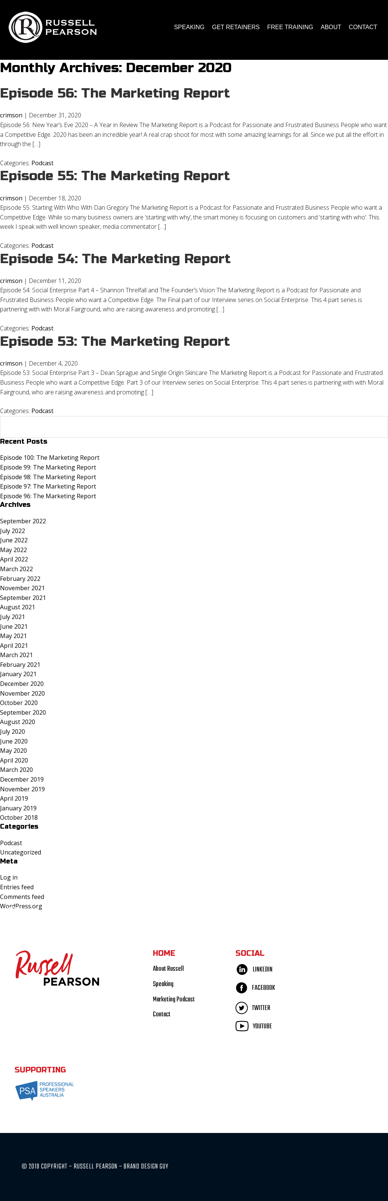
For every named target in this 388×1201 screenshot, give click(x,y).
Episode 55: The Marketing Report (115, 176)
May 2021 (13, 636)
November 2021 (22, 588)
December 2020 (22, 684)
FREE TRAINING (290, 27)
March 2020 (16, 770)
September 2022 (23, 521)
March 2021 (16, 655)
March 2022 (16, 569)
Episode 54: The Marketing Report (115, 259)
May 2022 (13, 550)
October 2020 (19, 703)
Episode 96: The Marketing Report (48, 496)
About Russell (168, 969)
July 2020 (12, 731)
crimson (11, 115)
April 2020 (14, 760)
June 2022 (14, 540)
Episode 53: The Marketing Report (115, 341)
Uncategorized (20, 852)
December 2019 (22, 779)
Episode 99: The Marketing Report (48, 467)
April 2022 (14, 559)
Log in (9, 877)
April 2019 (14, 798)
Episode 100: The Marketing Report (49, 457)
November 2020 (22, 693)
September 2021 (23, 598)
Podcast (42, 163)
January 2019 (18, 808)
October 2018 (19, 817)
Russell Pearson (53, 27)
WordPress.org (21, 906)
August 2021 (17, 607)
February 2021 (20, 664)
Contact (363, 27)
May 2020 (13, 750)
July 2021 (12, 617)
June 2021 (14, 626)
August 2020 (17, 722)
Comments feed (22, 897)
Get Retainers (235, 27)
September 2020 (23, 712)
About (331, 27)
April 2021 (14, 645)
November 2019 (22, 789)
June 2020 (14, 741)
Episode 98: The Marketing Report (48, 477)
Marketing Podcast (174, 999)
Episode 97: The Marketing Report (48, 486)
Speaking (189, 27)
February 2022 (20, 579)
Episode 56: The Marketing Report (115, 93)
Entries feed (17, 887)
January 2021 (18, 674)
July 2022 (12, 531)
